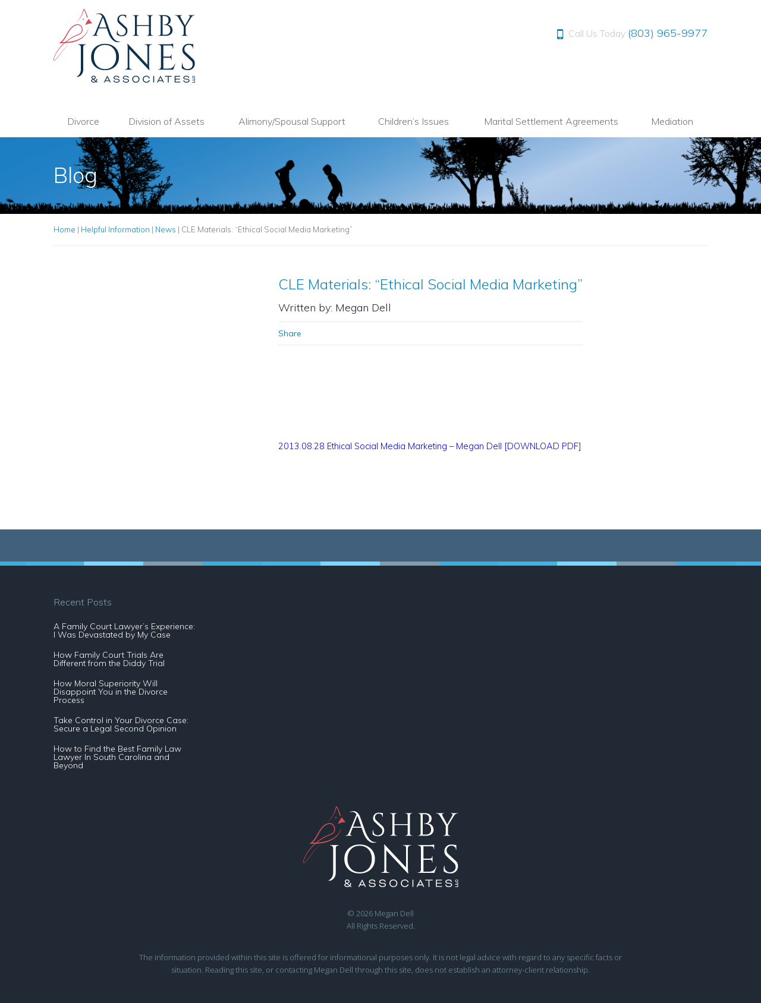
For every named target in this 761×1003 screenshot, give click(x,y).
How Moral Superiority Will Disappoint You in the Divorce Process (111, 691)
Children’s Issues (413, 121)
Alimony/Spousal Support (291, 121)
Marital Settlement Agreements (551, 121)
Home (65, 229)
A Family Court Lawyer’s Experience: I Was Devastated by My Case (124, 630)
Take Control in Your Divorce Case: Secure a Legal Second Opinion (121, 724)
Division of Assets (166, 121)
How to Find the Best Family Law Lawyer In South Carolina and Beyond (117, 757)
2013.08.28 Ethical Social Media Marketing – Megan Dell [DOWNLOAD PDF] (429, 446)
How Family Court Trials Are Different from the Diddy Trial (109, 658)
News (165, 229)
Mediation (672, 121)
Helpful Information (115, 229)
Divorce (83, 121)
